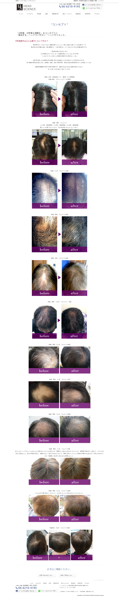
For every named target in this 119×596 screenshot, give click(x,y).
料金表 (39, 14)
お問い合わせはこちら (45, 575)
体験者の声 (55, 14)
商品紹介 (78, 14)
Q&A (46, 14)
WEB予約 (87, 14)
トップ (21, 14)
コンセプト (30, 14)
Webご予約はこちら (66, 575)
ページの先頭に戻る (99, 580)
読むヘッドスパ (67, 14)
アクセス (97, 14)
